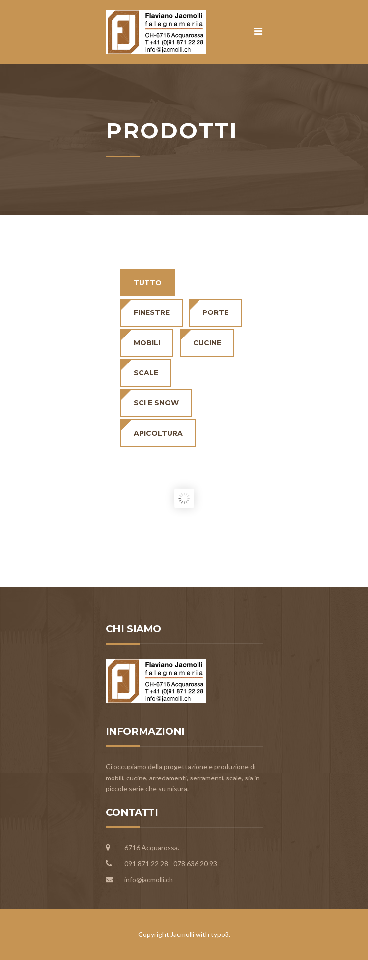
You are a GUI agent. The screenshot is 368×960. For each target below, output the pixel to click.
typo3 (220, 934)
